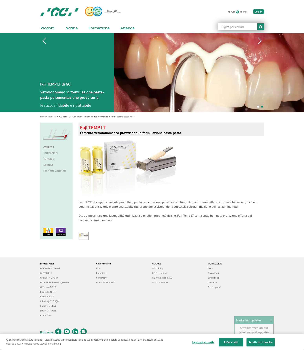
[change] (243, 11)
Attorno (48, 147)
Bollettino (101, 273)
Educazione (213, 277)
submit (260, 26)
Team (210, 268)
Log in (258, 11)
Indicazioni (50, 153)
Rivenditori (213, 273)
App (48, 232)
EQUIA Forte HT (48, 291)
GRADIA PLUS (47, 296)
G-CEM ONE (46, 273)
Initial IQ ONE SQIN (49, 301)
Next (260, 41)
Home (43, 116)
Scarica (48, 165)
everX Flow (45, 315)
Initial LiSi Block (48, 305)
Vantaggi (49, 159)
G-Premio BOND (48, 287)
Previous (44, 41)
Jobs (98, 268)
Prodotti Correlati (54, 171)
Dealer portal (214, 287)
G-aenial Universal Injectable (54, 282)
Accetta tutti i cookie (261, 344)
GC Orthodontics (160, 282)
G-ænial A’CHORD (49, 277)
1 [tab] (259, 108)
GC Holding (157, 268)
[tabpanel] (152, 72)
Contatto (212, 282)
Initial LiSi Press (48, 310)
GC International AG (162, 277)
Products (52, 116)
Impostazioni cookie (203, 344)
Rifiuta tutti (231, 344)
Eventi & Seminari (105, 282)
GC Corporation (159, 273)
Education (61, 232)
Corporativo (102, 277)
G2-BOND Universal (50, 268)
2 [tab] (263, 108)
